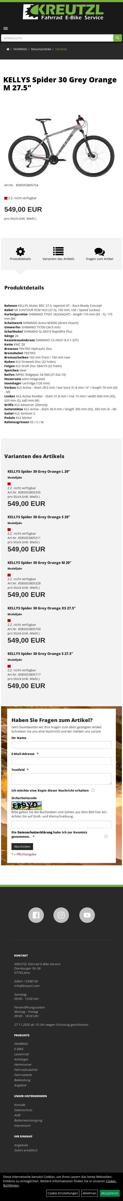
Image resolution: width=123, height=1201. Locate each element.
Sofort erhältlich (25, 1150)
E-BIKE (18, 1049)
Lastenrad (21, 1054)
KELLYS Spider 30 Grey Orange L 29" (39, 471)
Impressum (22, 1125)
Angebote (21, 1145)
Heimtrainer (23, 1064)
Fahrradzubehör (26, 1070)
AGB (17, 1115)
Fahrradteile (23, 1075)
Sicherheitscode (24, 798)
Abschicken (22, 846)
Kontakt (19, 1105)
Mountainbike (41, 49)
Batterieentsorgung (28, 1120)
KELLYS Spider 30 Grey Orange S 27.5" (40, 653)
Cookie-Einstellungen (63, 1193)
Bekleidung (22, 1080)
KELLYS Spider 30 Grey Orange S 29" (39, 517)
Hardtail (61, 49)
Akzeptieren (109, 1193)
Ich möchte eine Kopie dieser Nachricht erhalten (50, 790)
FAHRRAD (20, 49)
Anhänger (21, 1059)
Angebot (20, 1085)
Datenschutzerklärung (35, 832)
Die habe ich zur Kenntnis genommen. (49, 834)
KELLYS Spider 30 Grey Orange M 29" (39, 562)
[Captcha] (61, 824)
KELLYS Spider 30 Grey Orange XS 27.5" (42, 608)
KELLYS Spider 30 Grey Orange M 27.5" (60, 83)
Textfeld (18, 770)
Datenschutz (23, 1110)
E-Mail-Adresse (23, 754)
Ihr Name (18, 738)
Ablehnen (90, 1193)
